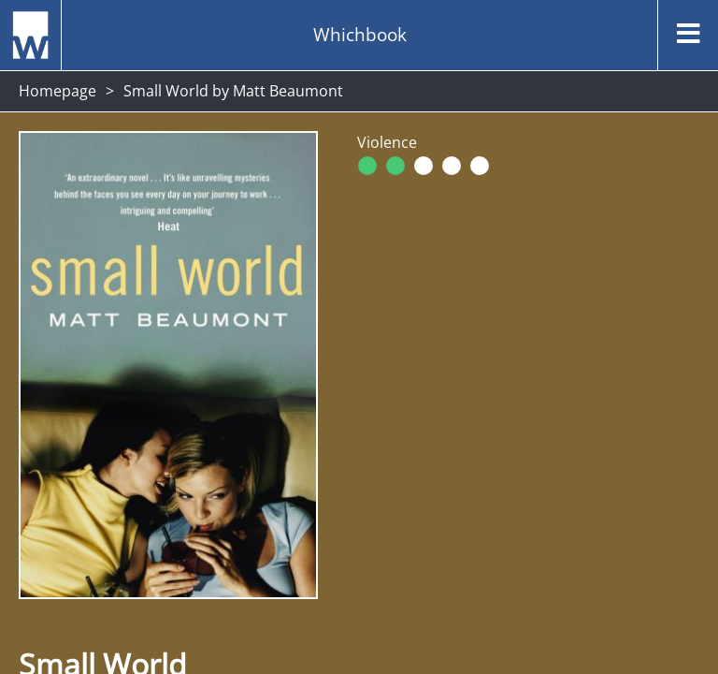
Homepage (57, 91)
